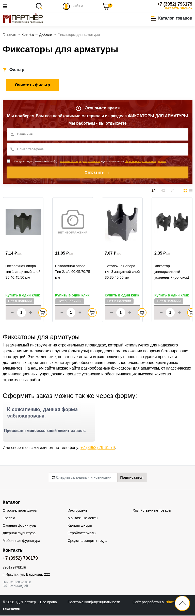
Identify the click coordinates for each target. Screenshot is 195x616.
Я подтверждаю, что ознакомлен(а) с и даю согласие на (90, 161)
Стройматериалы (82, 533)
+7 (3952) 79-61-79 (97, 448)
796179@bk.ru (14, 568)
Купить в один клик (23, 296)
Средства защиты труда (87, 541)
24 (154, 191)
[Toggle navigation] (6, 6)
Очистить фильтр (32, 85)
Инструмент (77, 511)
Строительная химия (20, 511)
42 (163, 191)
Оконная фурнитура (19, 526)
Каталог (11, 502)
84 (173, 191)
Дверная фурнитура (19, 533)
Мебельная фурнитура (21, 541)
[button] (171, 18)
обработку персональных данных (145, 161)
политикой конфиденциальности (80, 161)
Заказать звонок (178, 8)
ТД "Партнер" (26, 603)
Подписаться (131, 478)
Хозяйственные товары (152, 511)
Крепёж (9, 519)
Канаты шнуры (80, 526)
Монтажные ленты (83, 519)
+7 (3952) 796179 (174, 4)
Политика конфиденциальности (94, 603)
